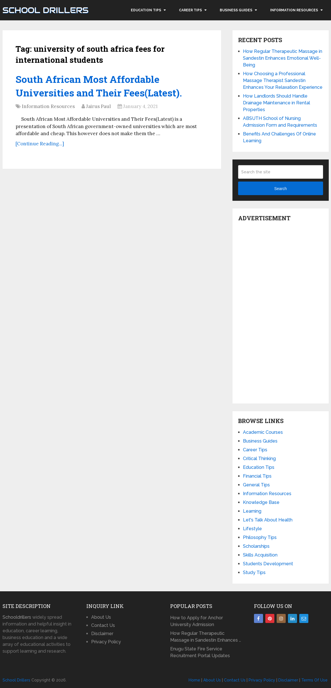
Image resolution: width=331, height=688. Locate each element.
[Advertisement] (280, 311)
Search (280, 188)
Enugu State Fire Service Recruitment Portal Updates (200, 652)
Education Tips (146, 10)
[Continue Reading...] (40, 144)
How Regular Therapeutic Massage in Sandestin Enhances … (205, 637)
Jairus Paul (98, 106)
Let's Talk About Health (267, 520)
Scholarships (256, 546)
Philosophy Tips (260, 537)
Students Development (268, 563)
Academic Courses (263, 432)
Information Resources (294, 10)
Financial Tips (257, 476)
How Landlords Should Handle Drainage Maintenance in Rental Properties (276, 102)
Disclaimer (102, 633)
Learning (252, 511)
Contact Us (103, 625)
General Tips (256, 485)
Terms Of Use (314, 680)
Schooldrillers (17, 617)
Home (194, 680)
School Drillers (45, 10)
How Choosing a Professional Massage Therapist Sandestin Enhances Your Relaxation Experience (283, 80)
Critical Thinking (259, 458)
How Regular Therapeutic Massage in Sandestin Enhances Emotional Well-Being (282, 58)
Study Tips (254, 572)
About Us (101, 617)
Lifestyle (252, 528)
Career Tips (190, 10)
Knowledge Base (261, 502)
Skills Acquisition (260, 555)
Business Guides (236, 10)
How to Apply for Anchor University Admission (196, 621)
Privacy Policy (106, 641)
